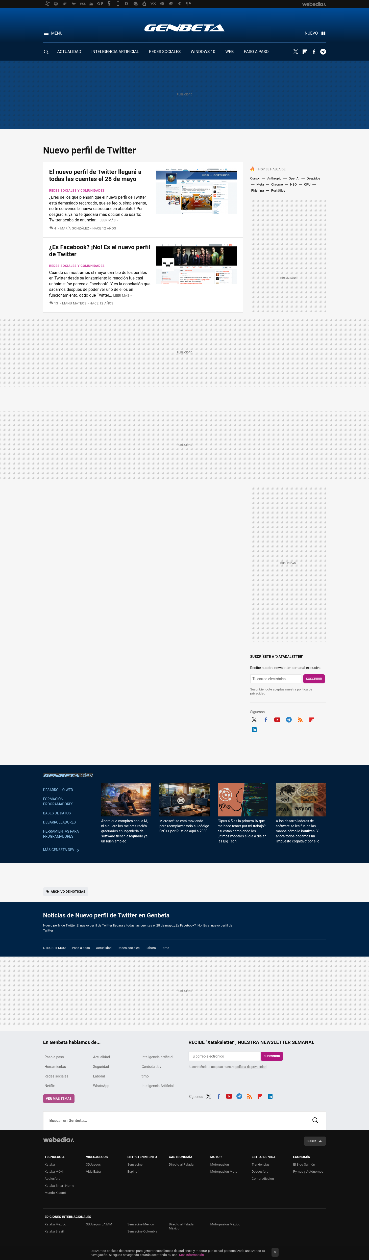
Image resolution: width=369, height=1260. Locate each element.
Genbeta (184, 27)
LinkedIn (254, 729)
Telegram (323, 52)
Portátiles (278, 190)
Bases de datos (57, 813)
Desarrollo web (58, 790)
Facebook (314, 52)
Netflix (50, 1086)
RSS (300, 719)
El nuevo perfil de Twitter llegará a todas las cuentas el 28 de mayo (95, 175)
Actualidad (104, 948)
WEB (229, 51)
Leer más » (109, 220)
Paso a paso (81, 948)
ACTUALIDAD (69, 51)
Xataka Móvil (54, 1171)
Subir (311, 1141)
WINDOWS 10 (203, 51)
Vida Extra (93, 1171)
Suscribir (314, 679)
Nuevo (311, 33)
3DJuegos (93, 1164)
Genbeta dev (68, 775)
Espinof (133, 1171)
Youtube (277, 719)
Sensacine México (141, 1224)
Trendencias (261, 1164)
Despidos (313, 178)
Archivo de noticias (68, 891)
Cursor (255, 178)
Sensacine (135, 1164)
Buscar (315, 1120)
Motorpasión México (225, 1224)
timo (166, 948)
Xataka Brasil (54, 1231)
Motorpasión (219, 1164)
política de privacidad (250, 1067)
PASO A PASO (256, 51)
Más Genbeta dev (59, 850)
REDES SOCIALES (165, 51)
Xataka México (55, 1224)
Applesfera (52, 1178)
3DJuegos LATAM (99, 1224)
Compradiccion (263, 1178)
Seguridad (101, 1067)
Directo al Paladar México (182, 1226)
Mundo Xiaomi (55, 1193)
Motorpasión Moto (223, 1171)
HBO (293, 184)
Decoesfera (260, 1171)
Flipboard (305, 52)
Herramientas (55, 1067)
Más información (191, 1255)
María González (74, 228)
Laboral (151, 948)
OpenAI (294, 178)
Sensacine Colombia (142, 1231)
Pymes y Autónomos (308, 1171)
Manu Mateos (74, 303)
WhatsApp (101, 1086)
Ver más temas (59, 1098)
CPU (307, 184)
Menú (57, 33)
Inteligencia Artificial (158, 1086)
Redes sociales (129, 948)
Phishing (257, 190)
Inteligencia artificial (157, 1057)
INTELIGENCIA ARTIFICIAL (115, 51)
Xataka (50, 1164)
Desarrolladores (59, 822)
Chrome (277, 184)
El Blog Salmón (304, 1164)
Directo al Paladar (182, 1164)
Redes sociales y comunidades (77, 190)
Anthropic (274, 178)
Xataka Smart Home (59, 1186)
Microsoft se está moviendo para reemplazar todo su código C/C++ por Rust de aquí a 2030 (184, 826)
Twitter (296, 52)
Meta (260, 184)
